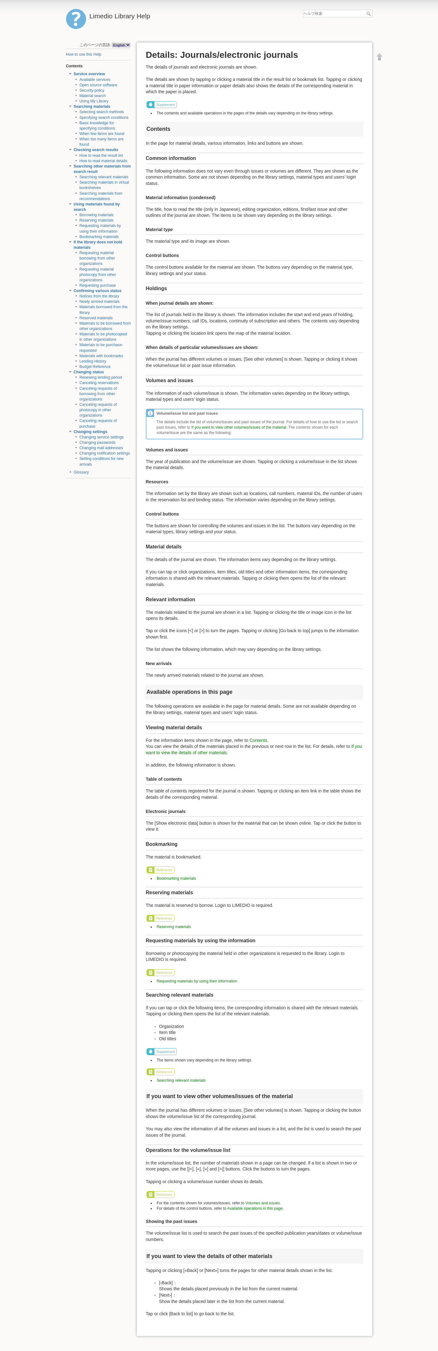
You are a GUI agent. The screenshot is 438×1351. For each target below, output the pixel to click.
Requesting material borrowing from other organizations (97, 258)
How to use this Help (83, 54)
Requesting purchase (97, 285)
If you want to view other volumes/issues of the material (238, 427)
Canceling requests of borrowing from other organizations (98, 393)
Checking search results (96, 150)
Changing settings (90, 432)
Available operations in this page (255, 1208)
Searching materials (92, 106)
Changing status (89, 372)
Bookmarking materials (99, 237)
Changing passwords (97, 442)
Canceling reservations (99, 383)
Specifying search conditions (103, 117)
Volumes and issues (262, 1203)
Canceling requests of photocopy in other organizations (98, 410)
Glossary (81, 472)
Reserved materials (96, 318)
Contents (258, 740)
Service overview (89, 74)
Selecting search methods (101, 112)
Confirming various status (98, 291)
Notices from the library (99, 296)
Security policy (91, 90)
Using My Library (93, 101)
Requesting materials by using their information (197, 981)
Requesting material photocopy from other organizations (97, 274)
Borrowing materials (96, 215)
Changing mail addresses (101, 448)
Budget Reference (95, 366)
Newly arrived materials (99, 301)
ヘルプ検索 (369, 13)
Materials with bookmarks (101, 356)
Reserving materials (96, 220)
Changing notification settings (104, 453)
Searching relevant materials (103, 177)
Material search (92, 96)
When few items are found (101, 133)
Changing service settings (101, 437)
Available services (94, 79)
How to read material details (103, 161)
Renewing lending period (100, 377)
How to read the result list (101, 155)
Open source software (98, 85)
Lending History (92, 361)
